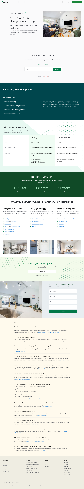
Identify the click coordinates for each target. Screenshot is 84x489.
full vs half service (34, 424)
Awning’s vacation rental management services (48, 332)
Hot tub (6, 226)
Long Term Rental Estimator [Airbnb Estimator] (32, 468)
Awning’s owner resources (19, 351)
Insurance (7, 234)
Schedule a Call (77, 2)
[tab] (22, 97)
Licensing (61, 224)
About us (66, 462)
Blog (46, 462)
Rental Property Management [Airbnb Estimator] (32, 472)
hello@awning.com (7, 469)
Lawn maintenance (9, 229)
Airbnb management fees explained (22, 379)
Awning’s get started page (47, 406)
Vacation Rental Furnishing (31, 462)
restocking (14, 221)
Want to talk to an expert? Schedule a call (43, 64)
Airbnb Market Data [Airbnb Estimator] (30, 470)
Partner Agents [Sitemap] (67, 468)
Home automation (9, 231)
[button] (16, 2)
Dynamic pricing (63, 221)
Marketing (61, 226)
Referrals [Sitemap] (66, 470)
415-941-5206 (6, 471)
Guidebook (34, 226)
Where (27, 69)
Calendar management (37, 224)
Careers (66, 464)
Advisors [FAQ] (47, 466)
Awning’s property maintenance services (35, 441)
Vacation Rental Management (32, 464)
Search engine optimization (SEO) (67, 219)
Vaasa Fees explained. (42, 415)
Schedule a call (42, 271)
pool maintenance (15, 226)
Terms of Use (67, 472)
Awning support (42, 450)
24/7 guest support (36, 221)
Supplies (7, 221)
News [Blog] (46, 464)
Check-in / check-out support (39, 219)
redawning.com (6, 466)
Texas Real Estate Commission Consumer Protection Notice (67, 485)
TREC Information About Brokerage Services (49, 485)
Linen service (8, 224)
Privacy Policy (67, 474)
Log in (68, 2)
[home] (5, 2)
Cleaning (7, 219)
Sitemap (66, 466)
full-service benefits (64, 360)
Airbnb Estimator (29, 466)
